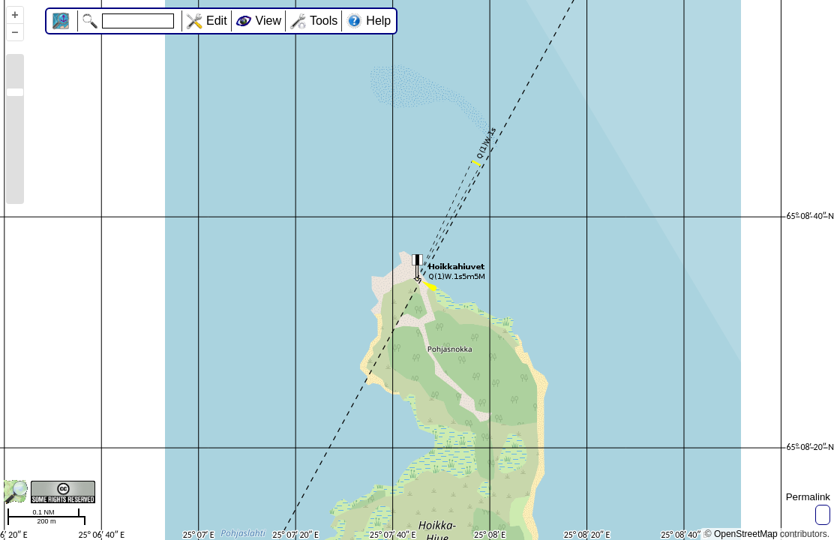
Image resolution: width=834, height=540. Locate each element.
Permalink (808, 496)
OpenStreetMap (746, 534)
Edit (216, 20)
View (268, 20)
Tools (324, 20)
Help (378, 20)
